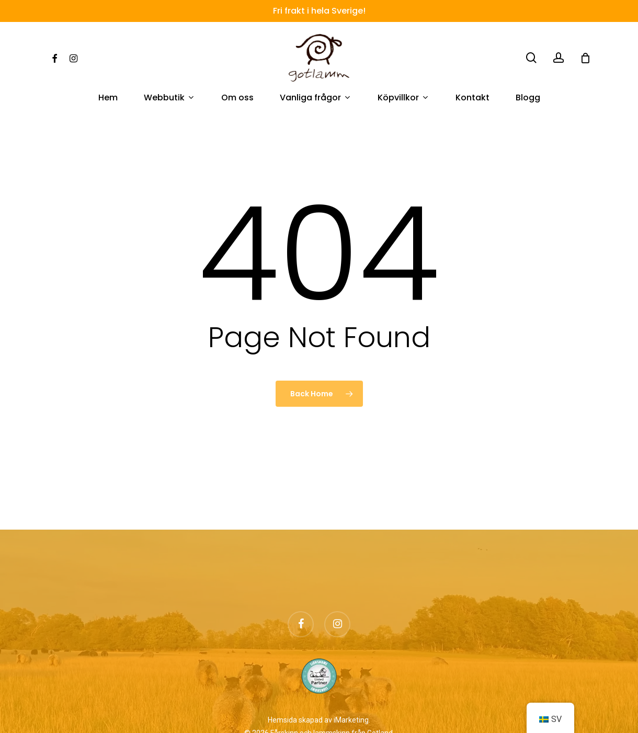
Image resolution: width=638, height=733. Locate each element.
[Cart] (585, 58)
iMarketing (351, 720)
